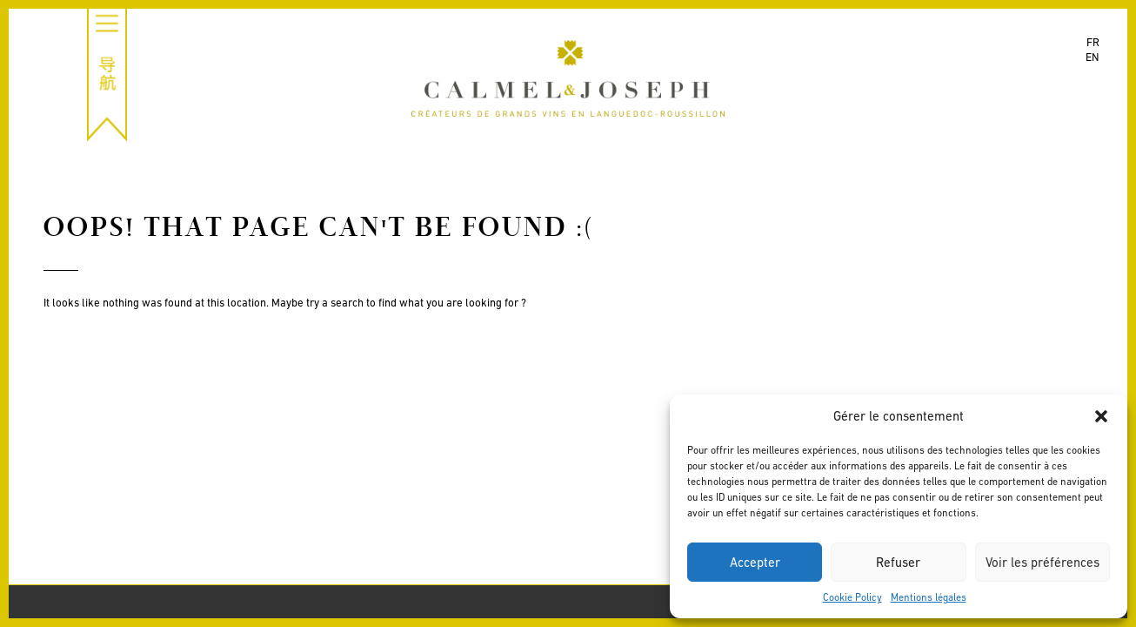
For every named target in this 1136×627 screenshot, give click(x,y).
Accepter (755, 562)
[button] (1101, 416)
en (1092, 57)
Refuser (898, 562)
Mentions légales (928, 597)
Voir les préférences (1042, 562)
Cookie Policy (852, 597)
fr (1092, 42)
